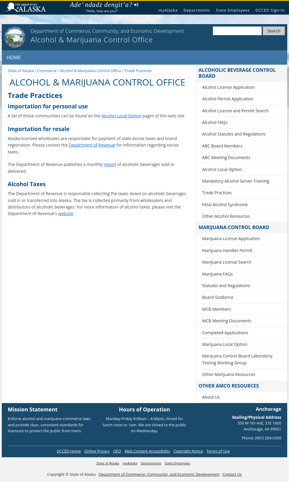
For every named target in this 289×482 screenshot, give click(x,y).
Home (14, 57)
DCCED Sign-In (270, 10)
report (110, 164)
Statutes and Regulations (226, 285)
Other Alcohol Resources (226, 216)
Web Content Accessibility (147, 451)
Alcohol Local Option (121, 116)
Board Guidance (217, 297)
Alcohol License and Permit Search (235, 110)
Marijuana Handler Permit (227, 250)
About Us (211, 397)
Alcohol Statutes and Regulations (234, 134)
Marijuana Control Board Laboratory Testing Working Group (237, 359)
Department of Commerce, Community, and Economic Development (159, 474)
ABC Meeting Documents (226, 157)
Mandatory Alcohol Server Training (235, 181)
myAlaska (168, 10)
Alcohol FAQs (214, 122)
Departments (196, 10)
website (65, 213)
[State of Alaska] (15, 37)
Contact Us (232, 474)
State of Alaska (28, 7)
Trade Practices (217, 192)
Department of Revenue (92, 145)
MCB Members (216, 309)
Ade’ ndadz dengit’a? (104, 4)
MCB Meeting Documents (227, 321)
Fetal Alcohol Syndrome (225, 204)
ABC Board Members (222, 146)
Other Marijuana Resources (228, 374)
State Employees (232, 10)
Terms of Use (218, 451)
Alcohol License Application (228, 87)
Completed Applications (225, 332)
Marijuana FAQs (217, 274)
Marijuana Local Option (224, 344)
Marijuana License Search (227, 262)
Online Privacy (97, 451)
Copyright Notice (188, 451)
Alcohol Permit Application (227, 99)
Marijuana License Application (231, 238)
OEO (117, 451)
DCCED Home (69, 451)
